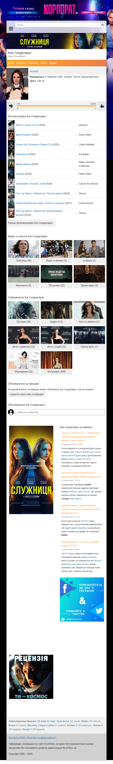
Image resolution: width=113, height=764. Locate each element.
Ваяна (12, 725)
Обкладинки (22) (24, 371)
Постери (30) (24, 321)
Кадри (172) (56, 321)
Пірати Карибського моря (88, 452)
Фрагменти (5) (23, 285)
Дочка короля (23, 164)
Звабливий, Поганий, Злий (30, 183)
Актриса (34, 71)
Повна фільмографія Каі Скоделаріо (30, 222)
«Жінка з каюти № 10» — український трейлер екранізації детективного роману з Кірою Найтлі (80, 437)
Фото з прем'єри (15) (23, 346)
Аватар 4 (98, 725)
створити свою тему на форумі (26, 394)
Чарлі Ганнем (82, 564)
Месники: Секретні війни (41, 725)
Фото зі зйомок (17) (89, 321)
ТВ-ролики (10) (56, 285)
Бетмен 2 (72, 725)
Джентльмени (23, 134)
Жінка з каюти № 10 (27, 125)
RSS (22, 738)
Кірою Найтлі (67, 455)
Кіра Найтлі (75, 498)
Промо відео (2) (89, 285)
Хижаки (20, 174)
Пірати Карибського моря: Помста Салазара (40, 203)
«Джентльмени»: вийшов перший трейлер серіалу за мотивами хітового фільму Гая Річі (80, 509)
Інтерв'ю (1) (89, 260)
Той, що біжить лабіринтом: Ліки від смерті (39, 193)
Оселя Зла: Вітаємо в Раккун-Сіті (34, 144)
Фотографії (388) (56, 371)
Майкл (84, 721)
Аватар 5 (27, 729)
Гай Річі (84, 521)
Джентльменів (78, 528)
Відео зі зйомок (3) (56, 260)
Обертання (22, 154)
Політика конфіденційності (41, 738)
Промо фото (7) (89, 346)
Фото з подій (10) (56, 346)
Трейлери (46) (23, 260)
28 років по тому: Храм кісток (53, 721)
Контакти (14, 738)
